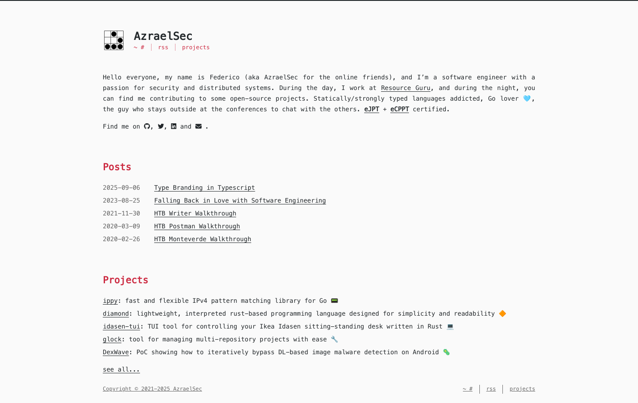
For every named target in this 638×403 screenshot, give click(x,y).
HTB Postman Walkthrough (197, 226)
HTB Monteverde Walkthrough (202, 239)
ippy (110, 301)
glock (112, 339)
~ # (139, 47)
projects (196, 47)
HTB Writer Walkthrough (195, 213)
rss (163, 47)
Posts (117, 167)
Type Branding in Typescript (204, 188)
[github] (147, 126)
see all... (121, 369)
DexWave (116, 352)
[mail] (198, 126)
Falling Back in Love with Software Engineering (240, 200)
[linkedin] (173, 126)
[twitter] (161, 126)
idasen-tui (121, 326)
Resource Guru (405, 88)
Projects (125, 280)
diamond (116, 313)
